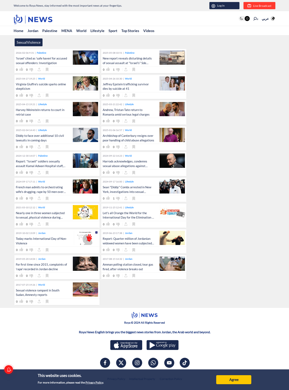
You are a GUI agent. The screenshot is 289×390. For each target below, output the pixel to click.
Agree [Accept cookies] (233, 379)
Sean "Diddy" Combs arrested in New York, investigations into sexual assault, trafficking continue (127, 191)
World (81, 30)
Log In (218, 6)
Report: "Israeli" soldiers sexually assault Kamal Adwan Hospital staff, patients (39, 165)
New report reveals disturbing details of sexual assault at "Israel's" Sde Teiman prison (127, 62)
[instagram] (137, 363)
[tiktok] (185, 363)
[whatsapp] (153, 363)
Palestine (49, 30)
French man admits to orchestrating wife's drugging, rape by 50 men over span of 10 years (40, 191)
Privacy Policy (94, 382)
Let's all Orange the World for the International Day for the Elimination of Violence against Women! (128, 217)
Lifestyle (97, 30)
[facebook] (105, 363)
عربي (265, 18)
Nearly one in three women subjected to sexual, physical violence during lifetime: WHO (40, 217)
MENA (66, 30)
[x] (121, 363)
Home (18, 30)
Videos (148, 30)
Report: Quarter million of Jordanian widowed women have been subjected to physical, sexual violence (127, 243)
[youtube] (169, 363)
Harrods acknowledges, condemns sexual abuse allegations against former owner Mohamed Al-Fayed (125, 165)
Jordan (32, 30)
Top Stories (130, 30)
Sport (113, 30)
